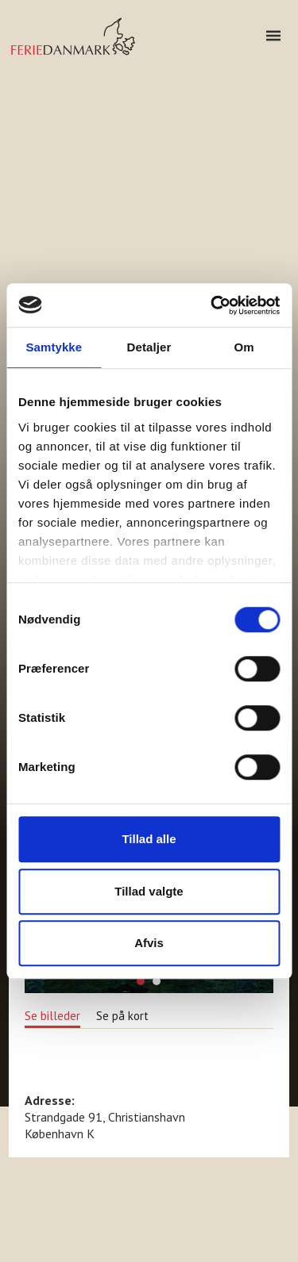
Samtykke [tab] (53, 347)
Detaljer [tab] (149, 347)
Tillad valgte (148, 891)
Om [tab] (244, 347)
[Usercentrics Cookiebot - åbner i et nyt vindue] (212, 305)
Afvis (149, 942)
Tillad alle (149, 839)
